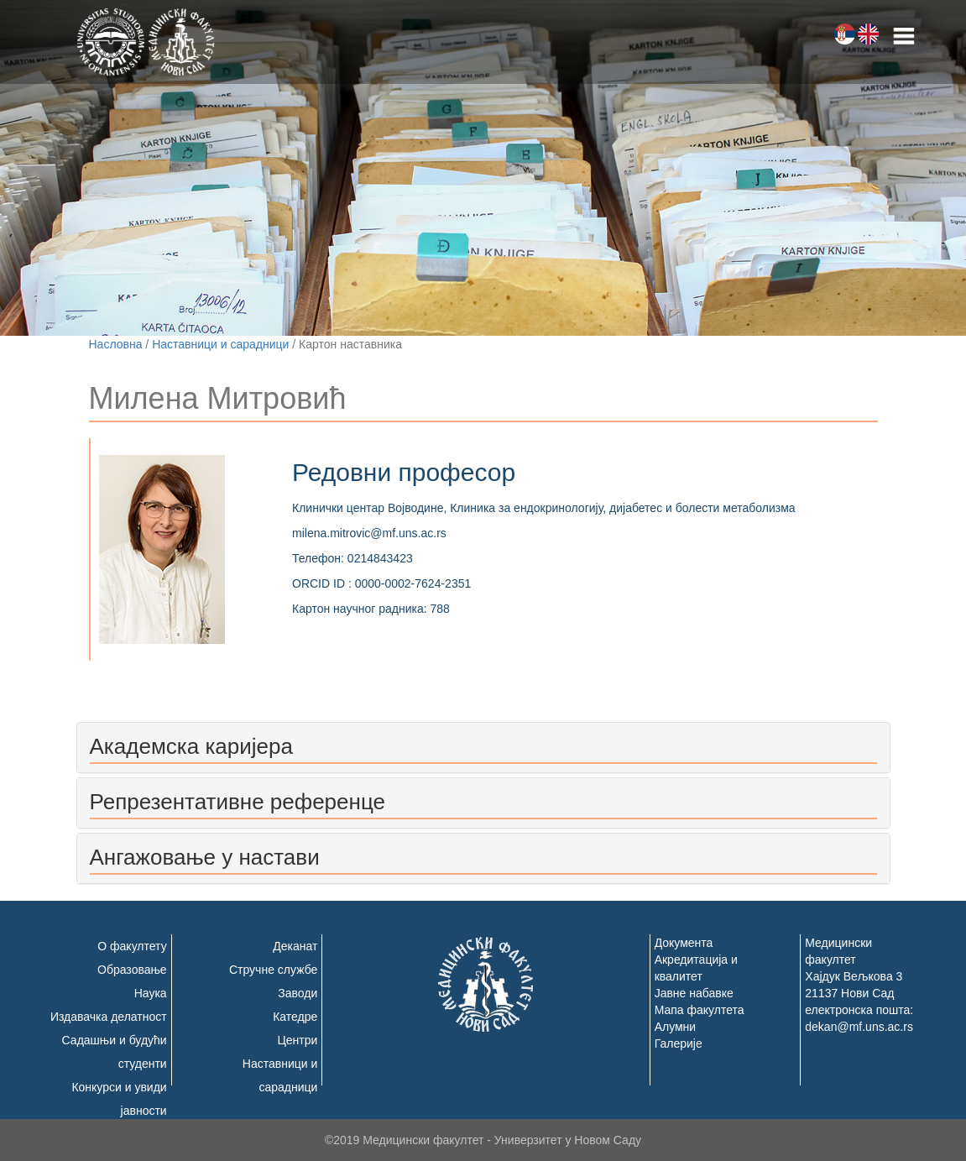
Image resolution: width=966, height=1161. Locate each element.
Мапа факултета (699, 1010)
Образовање (132, 969)
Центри (297, 1040)
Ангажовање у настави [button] (205, 857)
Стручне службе (273, 969)
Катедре (295, 1016)
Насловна (116, 344)
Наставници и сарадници (220, 344)
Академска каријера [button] (191, 746)
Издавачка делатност (108, 1016)
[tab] (483, 747)
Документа (684, 942)
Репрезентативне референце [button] (237, 801)
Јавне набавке (694, 993)
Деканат (295, 946)
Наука (150, 993)
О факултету (131, 946)
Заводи (297, 993)
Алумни (676, 1026)
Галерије (678, 1043)
